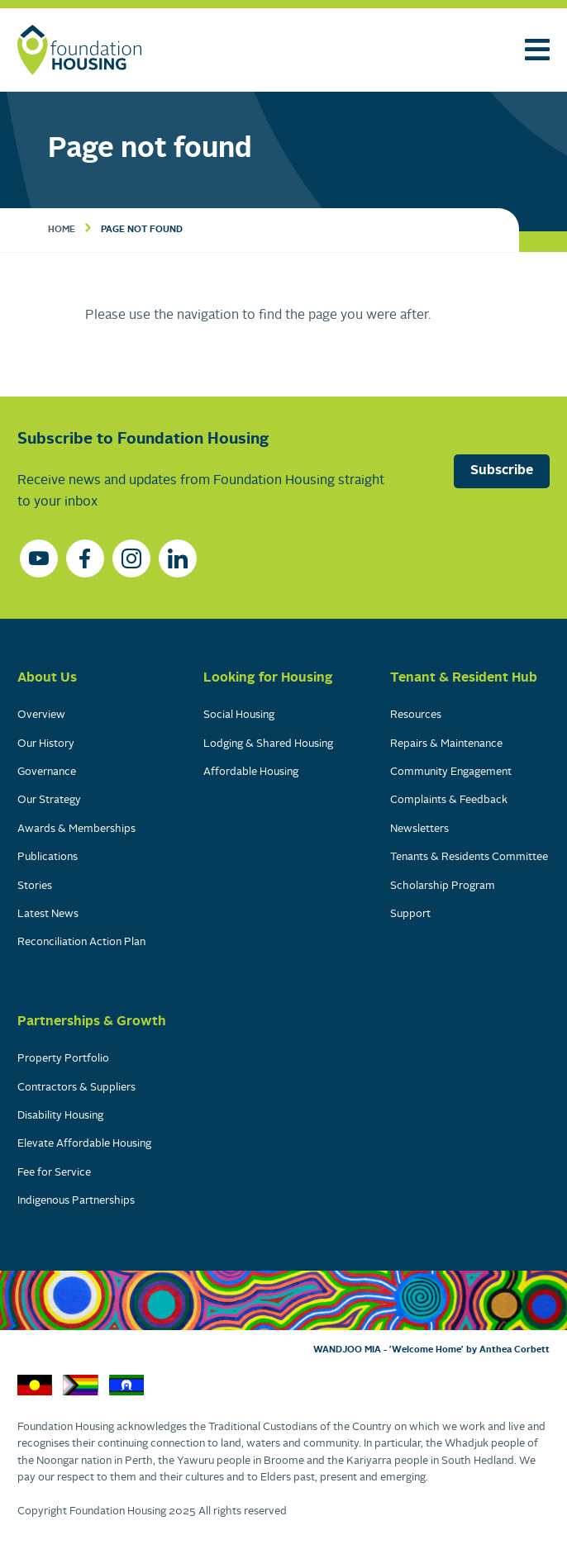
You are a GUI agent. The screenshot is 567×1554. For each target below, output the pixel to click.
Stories (34, 886)
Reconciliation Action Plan (81, 942)
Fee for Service (54, 1172)
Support (410, 914)
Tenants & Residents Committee (469, 857)
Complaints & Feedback (448, 800)
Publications (47, 857)
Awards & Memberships (76, 829)
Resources (415, 715)
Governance (46, 772)
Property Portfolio (63, 1058)
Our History (45, 744)
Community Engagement (451, 772)
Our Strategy (49, 800)
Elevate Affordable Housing (84, 1143)
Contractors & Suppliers (76, 1087)
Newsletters (419, 829)
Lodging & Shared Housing (268, 744)
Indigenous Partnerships (76, 1200)
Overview (41, 715)
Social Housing (238, 715)
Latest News (48, 914)
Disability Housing (60, 1115)
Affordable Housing (250, 772)
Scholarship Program (442, 886)
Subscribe (501, 471)
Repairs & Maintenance (446, 744)
